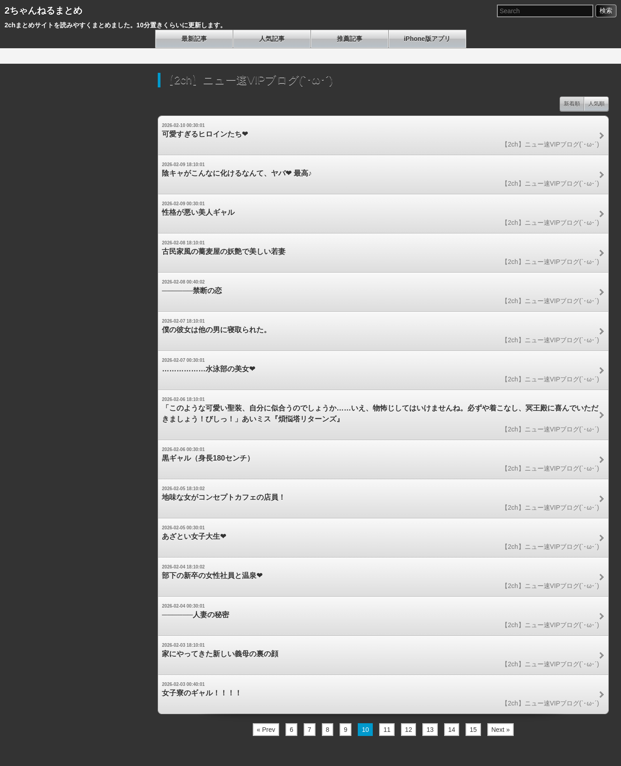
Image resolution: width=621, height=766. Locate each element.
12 (408, 729)
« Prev (266, 729)
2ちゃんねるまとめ (43, 10)
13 (430, 729)
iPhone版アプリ (427, 38)
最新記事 (194, 38)
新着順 (572, 104)
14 (452, 729)
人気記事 (272, 38)
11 (387, 729)
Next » (500, 729)
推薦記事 (349, 38)
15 (473, 729)
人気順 (596, 104)
